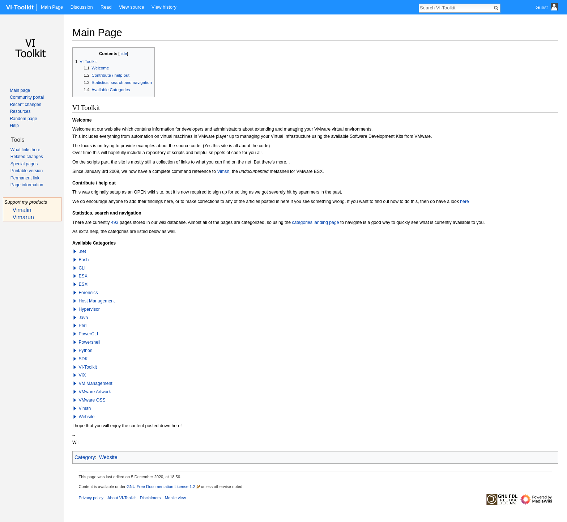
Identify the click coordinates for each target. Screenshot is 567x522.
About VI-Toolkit (121, 498)
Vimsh (223, 171)
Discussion (82, 7)
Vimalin (22, 210)
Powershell (89, 342)
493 (114, 222)
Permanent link (24, 178)
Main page (20, 90)
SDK (83, 358)
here (464, 201)
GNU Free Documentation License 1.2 (161, 486)
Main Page (52, 7)
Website (86, 416)
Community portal (27, 97)
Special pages (24, 163)
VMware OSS (91, 400)
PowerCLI (88, 333)
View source (131, 7)
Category (84, 457)
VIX (82, 375)
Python (85, 350)
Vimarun (23, 217)
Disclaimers (150, 498)
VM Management (95, 383)
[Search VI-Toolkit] (455, 7)
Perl (82, 325)
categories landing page (315, 222)
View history (164, 7)
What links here (25, 149)
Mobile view (175, 498)
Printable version (26, 170)
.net (82, 251)
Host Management (96, 301)
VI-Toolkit (87, 367)
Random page (23, 118)
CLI (81, 268)
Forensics (88, 292)
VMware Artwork (94, 391)
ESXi (83, 284)
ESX (83, 276)
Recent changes (25, 104)
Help (14, 125)
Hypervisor (89, 309)
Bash (83, 259)
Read (106, 7)
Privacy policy (91, 498)
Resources (20, 111)
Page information (26, 184)
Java (83, 317)
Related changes (26, 156)
